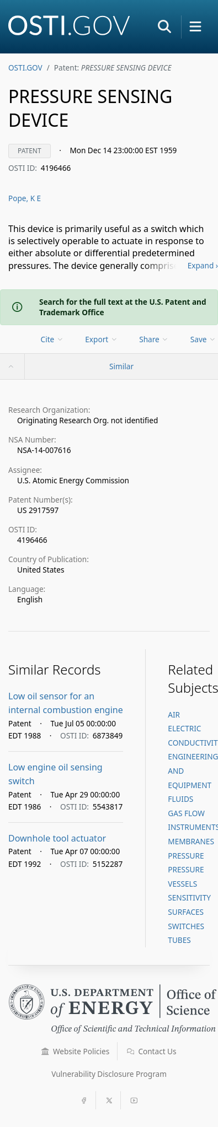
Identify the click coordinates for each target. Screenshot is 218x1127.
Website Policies (75, 1051)
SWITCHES (186, 926)
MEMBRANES (191, 841)
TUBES (179, 940)
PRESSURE (186, 855)
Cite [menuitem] (52, 339)
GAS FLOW (186, 813)
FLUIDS (180, 799)
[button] (164, 26)
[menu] (53, 339)
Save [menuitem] (203, 339)
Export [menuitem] (101, 339)
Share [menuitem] (154, 339)
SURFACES (186, 912)
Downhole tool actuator (57, 838)
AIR (174, 714)
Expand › (203, 265)
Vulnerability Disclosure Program (109, 1074)
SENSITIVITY (189, 897)
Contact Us (152, 1051)
